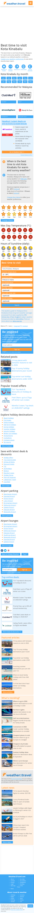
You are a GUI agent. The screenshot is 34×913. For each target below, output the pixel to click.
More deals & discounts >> (12, 632)
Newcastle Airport (10, 512)
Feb (9, 78)
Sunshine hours (7, 277)
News (12, 888)
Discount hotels (9, 464)
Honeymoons (8, 436)
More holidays (7, 446)
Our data (22, 879)
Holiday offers (8, 458)
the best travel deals (16, 779)
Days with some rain (8, 293)
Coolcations (8, 438)
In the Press (20, 886)
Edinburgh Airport (10, 505)
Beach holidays (9, 418)
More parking (7, 516)
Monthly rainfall (7, 288)
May (25, 78)
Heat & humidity (7, 298)
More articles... (8, 692)
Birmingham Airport (10, 503)
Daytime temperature (9, 272)
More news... (7, 842)
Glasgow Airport (9, 510)
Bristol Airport (8, 499)
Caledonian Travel (10, 480)
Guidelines (23, 882)
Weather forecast (10, 70)
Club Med (7, 482)
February (24, 179)
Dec (30, 82)
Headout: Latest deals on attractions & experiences (14, 122)
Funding (22, 884)
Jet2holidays (8, 469)
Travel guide (24, 69)
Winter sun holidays (10, 433)
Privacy (12, 882)
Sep (14, 82)
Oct (20, 82)
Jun (30, 78)
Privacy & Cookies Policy (16, 909)
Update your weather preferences (12, 59)
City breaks (7, 420)
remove (16, 189)
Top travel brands (10, 460)
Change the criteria (13, 197)
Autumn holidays (9, 431)
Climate (13, 901)
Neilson (6, 471)
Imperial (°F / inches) (21, 326)
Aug (9, 82)
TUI (5, 466)
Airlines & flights (9, 462)
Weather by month (4, 70)
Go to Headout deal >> (17, 152)
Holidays (13, 895)
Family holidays (9, 422)
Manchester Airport (10, 494)
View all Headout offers (26, 155)
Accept (30, 906)
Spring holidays (9, 427)
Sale (7, 135)
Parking (13, 900)
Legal (12, 884)
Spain (21, 898)
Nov (25, 82)
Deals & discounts (30, 70)
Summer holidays (9, 429)
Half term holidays (10, 425)
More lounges (7, 546)
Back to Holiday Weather (10, 554)
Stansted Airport (9, 496)
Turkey (22, 900)
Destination (6, 266)
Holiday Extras (8, 475)
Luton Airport (8, 501)
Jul (3, 82)
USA (21, 901)
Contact (13, 881)
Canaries (22, 895)
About (12, 879)
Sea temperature (7, 283)
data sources (17, 321)
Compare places (9, 440)
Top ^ (25, 554)
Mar (14, 78)
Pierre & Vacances (10, 477)
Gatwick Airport (9, 507)
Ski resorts (7, 442)
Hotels (12, 898)
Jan (3, 78)
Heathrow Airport (10, 535)
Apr (20, 78)
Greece (22, 896)
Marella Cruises (9, 473)
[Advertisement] (17, 25)
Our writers (23, 881)
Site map (13, 885)
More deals (6, 486)
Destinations (17, 69)
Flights (12, 896)
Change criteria (7, 220)
